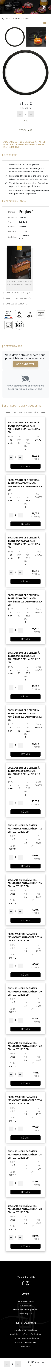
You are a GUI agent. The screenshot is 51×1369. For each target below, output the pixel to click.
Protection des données (25, 1342)
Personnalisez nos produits (25, 1309)
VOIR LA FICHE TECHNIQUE (16, 292)
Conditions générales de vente (25, 1338)
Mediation (25, 1346)
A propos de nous (26, 1301)
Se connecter (25, 364)
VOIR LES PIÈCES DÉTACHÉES (17, 298)
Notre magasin (25, 1313)
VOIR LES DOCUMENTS (14, 303)
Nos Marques (25, 1305)
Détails (25, 466)
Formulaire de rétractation (25, 1330)
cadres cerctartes (17, 18)
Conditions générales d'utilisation (25, 1334)
